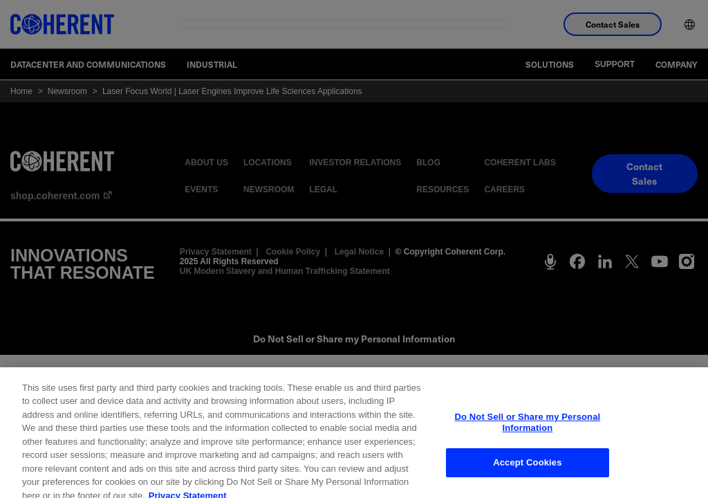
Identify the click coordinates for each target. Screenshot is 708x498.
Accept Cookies (527, 470)
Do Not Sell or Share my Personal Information (527, 430)
